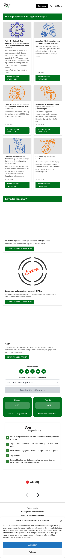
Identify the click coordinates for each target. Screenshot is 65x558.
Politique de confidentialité (32, 512)
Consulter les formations (19, 248)
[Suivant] (38, 495)
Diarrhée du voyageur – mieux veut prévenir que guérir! (34, 450)
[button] (61, 520)
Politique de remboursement (32, 515)
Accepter (32, 544)
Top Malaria (15, 455)
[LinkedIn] (27, 371)
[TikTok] (32, 371)
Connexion (42, 6)
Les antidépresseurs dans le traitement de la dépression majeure (34, 437)
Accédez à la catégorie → (32, 390)
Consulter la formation (44, 78)
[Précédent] (27, 495)
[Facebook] (21, 371)
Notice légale (32, 508)
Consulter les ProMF (17, 357)
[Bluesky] (38, 371)
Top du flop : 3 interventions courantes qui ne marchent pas (34, 444)
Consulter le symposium (13, 78)
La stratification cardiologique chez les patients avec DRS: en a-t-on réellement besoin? (32, 461)
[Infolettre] (43, 371)
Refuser (32, 552)
